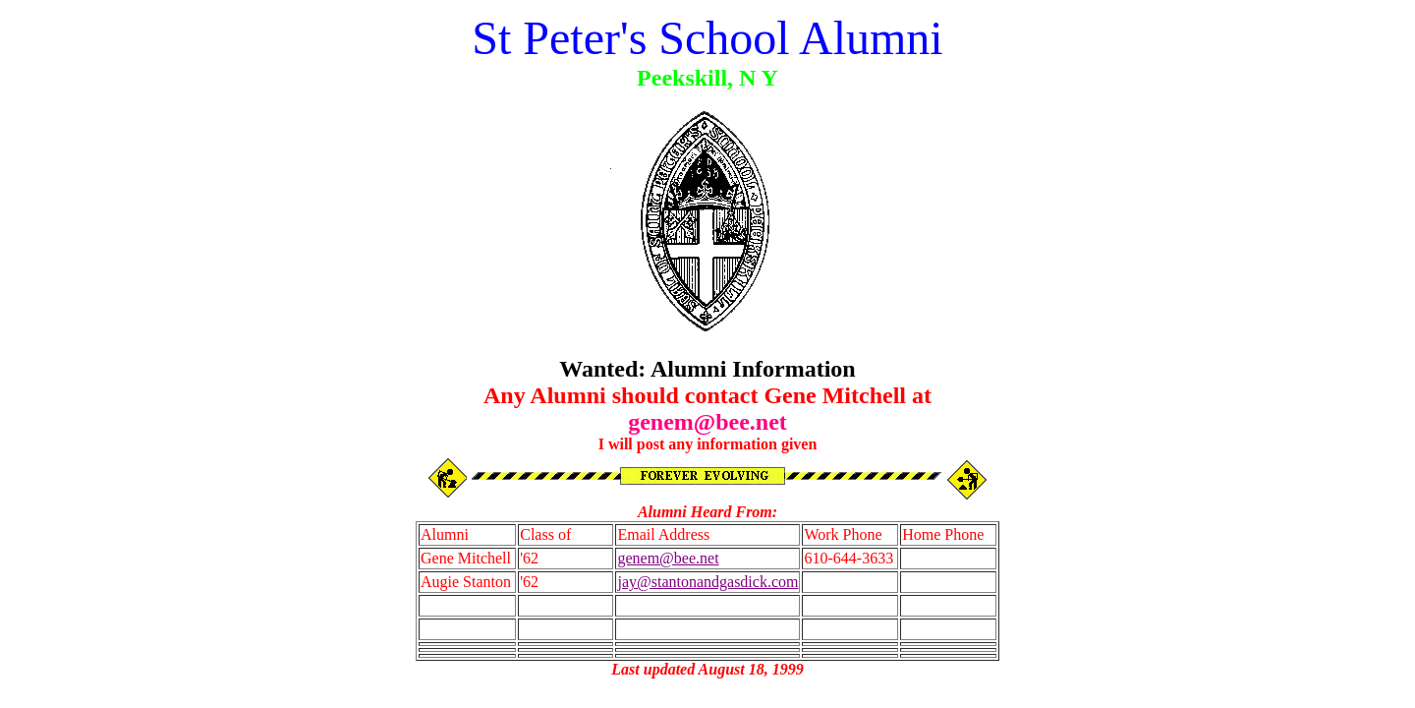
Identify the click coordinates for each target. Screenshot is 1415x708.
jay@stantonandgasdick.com (707, 581)
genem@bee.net (667, 558)
